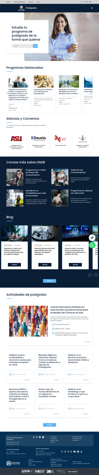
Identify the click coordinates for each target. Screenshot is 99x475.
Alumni (38, 2)
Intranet (31, 2)
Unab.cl (8, 2)
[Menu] (92, 8)
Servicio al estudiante (19, 2)
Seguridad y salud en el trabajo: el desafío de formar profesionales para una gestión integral (13, 251)
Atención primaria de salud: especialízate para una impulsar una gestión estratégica (44, 251)
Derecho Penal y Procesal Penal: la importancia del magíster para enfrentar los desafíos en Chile (75, 251)
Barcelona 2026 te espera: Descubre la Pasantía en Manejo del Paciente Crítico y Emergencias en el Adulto (19, 395)
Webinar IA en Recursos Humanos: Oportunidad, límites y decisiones (78, 359)
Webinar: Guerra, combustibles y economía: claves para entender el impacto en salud (20, 360)
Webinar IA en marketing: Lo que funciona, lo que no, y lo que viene (78, 393)
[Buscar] (25, 46)
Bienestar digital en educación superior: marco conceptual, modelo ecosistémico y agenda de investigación (49, 361)
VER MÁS (14, 265)
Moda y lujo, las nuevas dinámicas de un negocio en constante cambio (49, 393)
